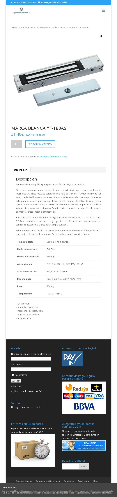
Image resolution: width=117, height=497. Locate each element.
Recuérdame (21, 374)
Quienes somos (24, 481)
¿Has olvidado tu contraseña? (27, 391)
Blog (95, 481)
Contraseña (17, 364)
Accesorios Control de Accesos (51, 27)
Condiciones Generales (48, 481)
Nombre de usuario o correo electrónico (31, 354)
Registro (17, 386)
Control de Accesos (26, 27)
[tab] (21, 169)
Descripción (20, 169)
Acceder (16, 380)
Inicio (13, 27)
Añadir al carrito (40, 144)
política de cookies (69, 493)
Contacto (69, 481)
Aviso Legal (83, 481)
